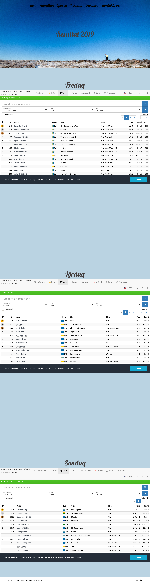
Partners (90, 5)
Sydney (39, 580)
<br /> (75, 137)
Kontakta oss (108, 5)
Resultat (76, 5)
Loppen (63, 5)
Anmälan (49, 5)
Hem (37, 5)
